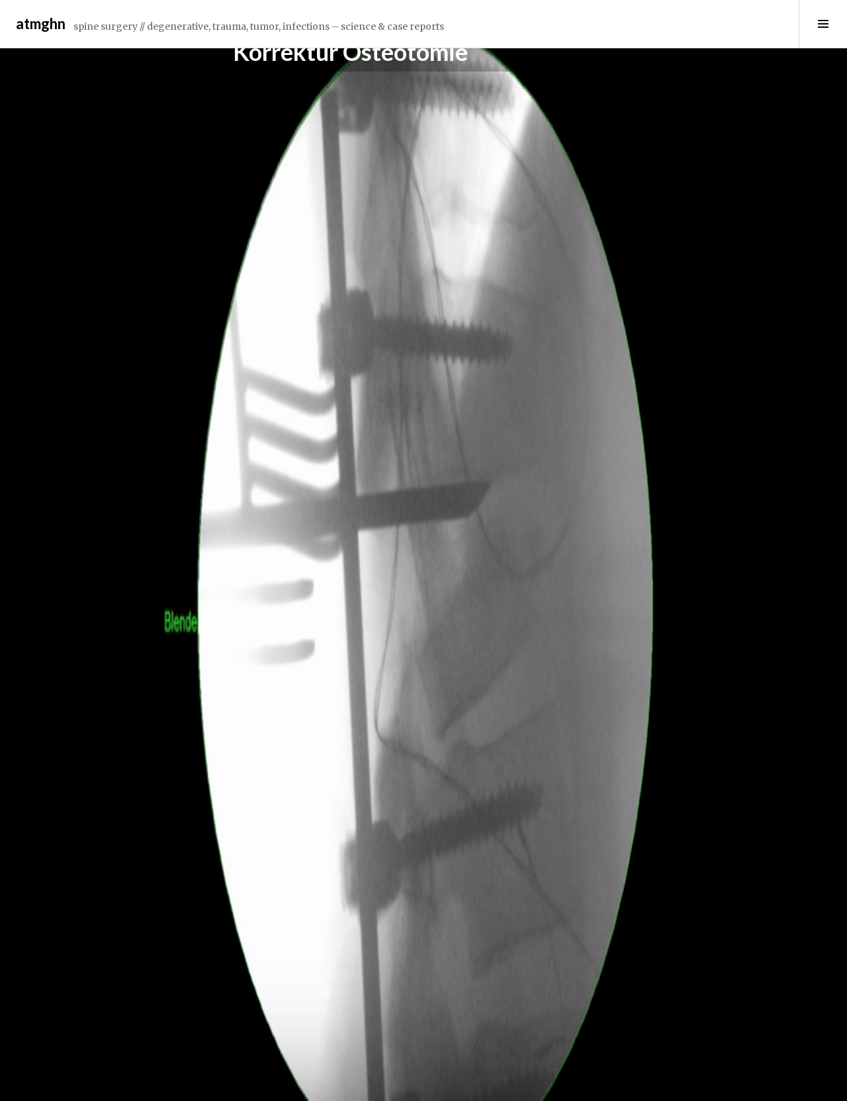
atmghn (41, 23)
